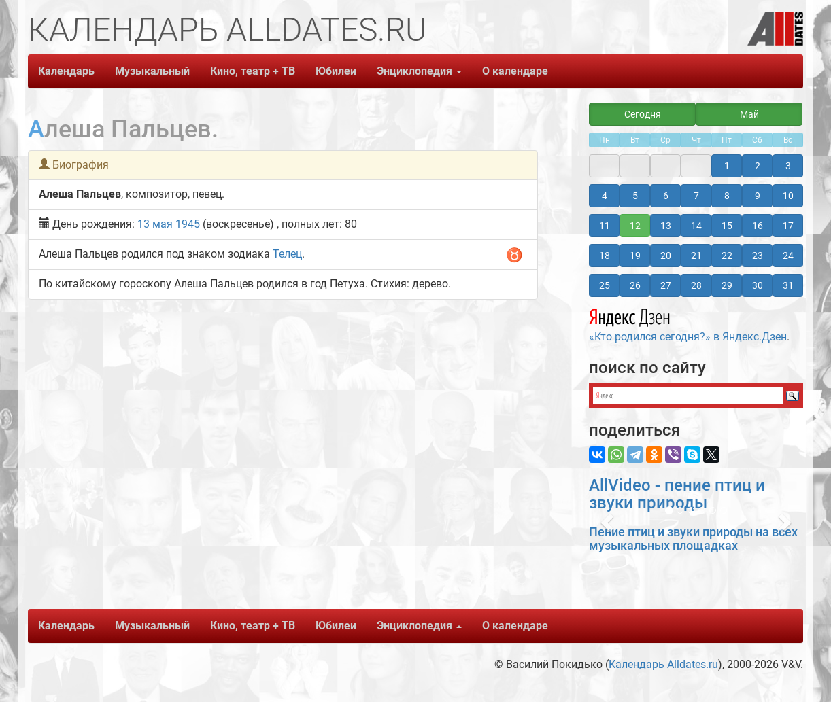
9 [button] (757, 195)
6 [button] (665, 195)
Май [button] (749, 114)
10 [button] (788, 195)
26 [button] (635, 285)
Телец (287, 253)
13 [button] (665, 225)
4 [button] (604, 195)
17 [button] (788, 225)
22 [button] (727, 255)
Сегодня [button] (642, 114)
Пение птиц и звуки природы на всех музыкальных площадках (693, 538)
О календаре (515, 71)
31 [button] (788, 285)
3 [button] (788, 165)
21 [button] (696, 255)
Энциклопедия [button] (419, 71)
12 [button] (635, 225)
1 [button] (727, 165)
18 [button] (604, 255)
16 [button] (757, 225)
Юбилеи (336, 71)
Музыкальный (152, 71)
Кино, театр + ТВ (252, 71)
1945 (187, 223)
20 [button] (665, 255)
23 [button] (757, 255)
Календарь (66, 71)
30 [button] (757, 285)
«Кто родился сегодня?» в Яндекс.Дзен (688, 323)
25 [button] (604, 285)
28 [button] (696, 285)
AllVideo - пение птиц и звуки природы (677, 494)
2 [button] (757, 165)
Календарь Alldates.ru (663, 664)
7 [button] (696, 195)
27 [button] (665, 285)
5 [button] (635, 195)
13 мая (155, 223)
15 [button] (727, 225)
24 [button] (788, 255)
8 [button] (727, 195)
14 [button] (696, 225)
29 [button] (727, 285)
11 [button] (604, 225)
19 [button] (635, 255)
